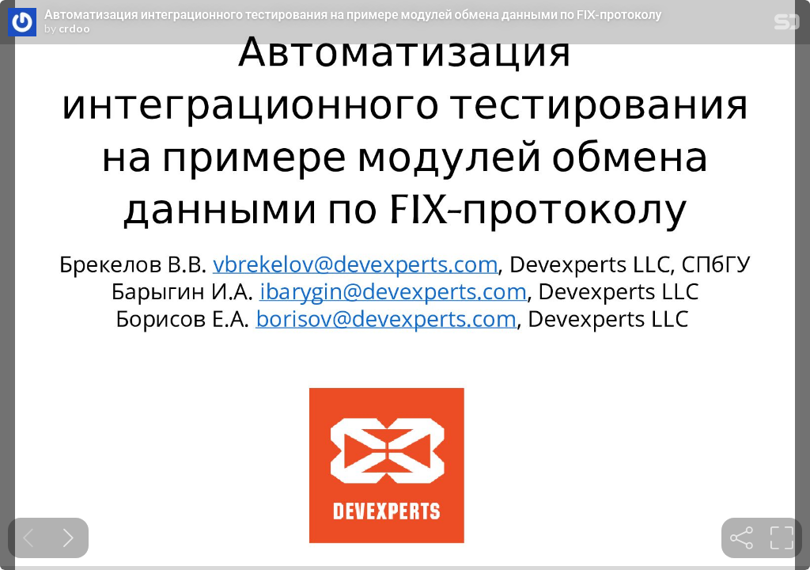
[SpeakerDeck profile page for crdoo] (22, 23)
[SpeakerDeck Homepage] (787, 24)
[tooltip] (741, 538)
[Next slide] (68, 538)
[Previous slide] (28, 538)
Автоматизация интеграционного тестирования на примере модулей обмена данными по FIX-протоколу (353, 14)
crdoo (74, 28)
